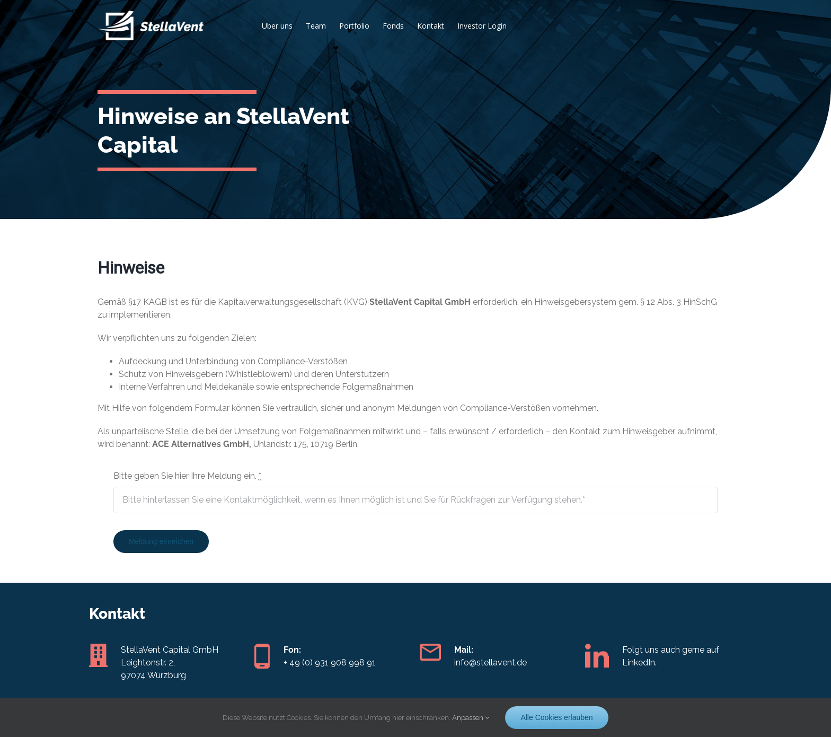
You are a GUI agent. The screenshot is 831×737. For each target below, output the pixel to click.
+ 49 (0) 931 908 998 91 (330, 662)
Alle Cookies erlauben (556, 717)
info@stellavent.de (490, 662)
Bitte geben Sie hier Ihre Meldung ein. (187, 476)
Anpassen (470, 718)
